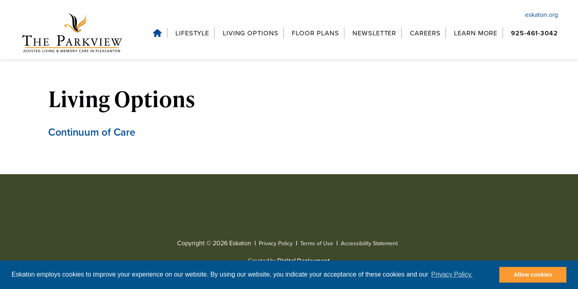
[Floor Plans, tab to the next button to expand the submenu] (314, 33)
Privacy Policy (276, 243)
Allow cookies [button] (533, 274)
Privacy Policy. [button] (451, 274)
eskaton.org (541, 14)
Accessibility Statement (369, 243)
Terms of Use (316, 243)
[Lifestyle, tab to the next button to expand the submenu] (191, 33)
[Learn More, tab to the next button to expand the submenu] (476, 33)
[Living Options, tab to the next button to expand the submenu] (250, 33)
